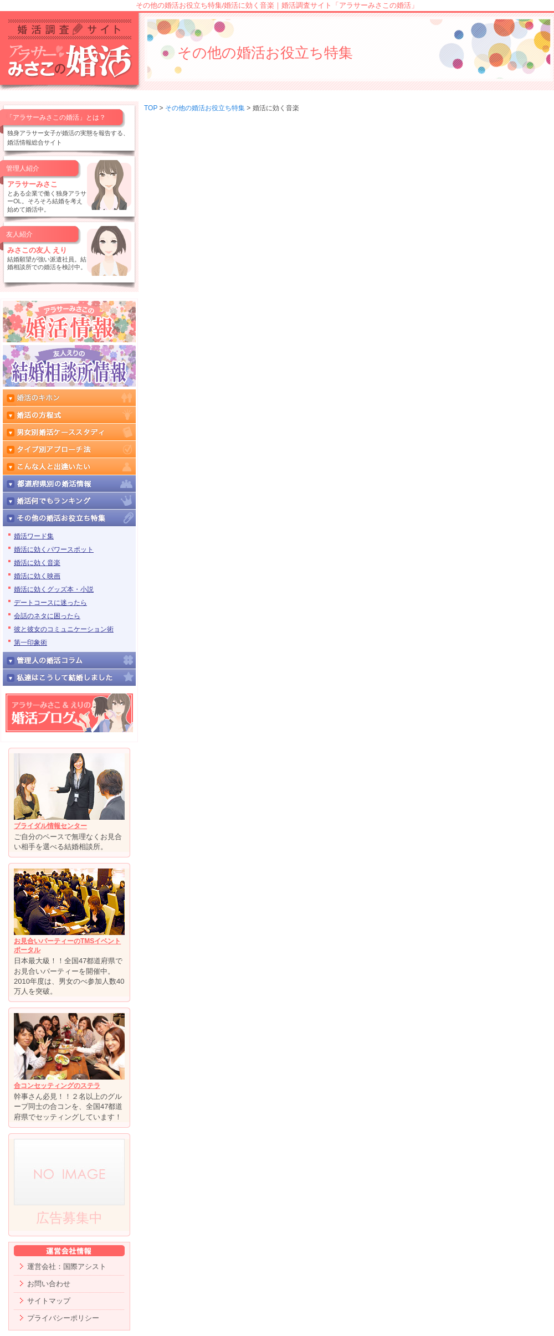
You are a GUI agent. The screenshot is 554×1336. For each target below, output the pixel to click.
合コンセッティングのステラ (57, 1086)
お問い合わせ (48, 1284)
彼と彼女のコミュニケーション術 (64, 629)
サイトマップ (48, 1301)
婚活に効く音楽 (37, 563)
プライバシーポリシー (63, 1318)
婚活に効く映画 (37, 576)
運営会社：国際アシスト (66, 1266)
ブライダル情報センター (50, 826)
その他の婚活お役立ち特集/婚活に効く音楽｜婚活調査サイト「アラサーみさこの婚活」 (277, 5)
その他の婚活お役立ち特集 (205, 108)
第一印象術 (30, 642)
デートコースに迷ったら (50, 603)
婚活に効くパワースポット (54, 549)
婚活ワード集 (34, 536)
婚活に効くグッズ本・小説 (54, 589)
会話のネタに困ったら (47, 616)
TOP (150, 108)
